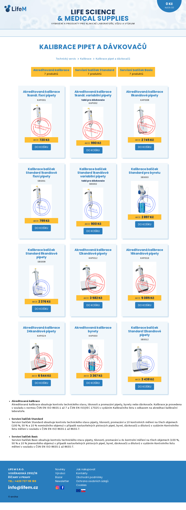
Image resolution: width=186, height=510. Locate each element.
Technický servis (66, 59)
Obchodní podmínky (89, 477)
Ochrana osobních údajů (92, 481)
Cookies (81, 485)
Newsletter (62, 481)
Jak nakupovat (85, 469)
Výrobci (60, 473)
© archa (13, 496)
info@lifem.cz (23, 487)
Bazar (59, 477)
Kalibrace (85, 59)
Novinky (60, 469)
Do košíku (41, 147)
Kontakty (81, 473)
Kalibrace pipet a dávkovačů (113, 59)
